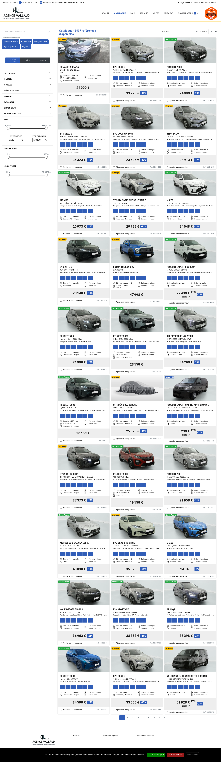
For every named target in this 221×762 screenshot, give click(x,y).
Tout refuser (175, 754)
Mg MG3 (26, 46)
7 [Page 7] (154, 717)
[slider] (8, 128)
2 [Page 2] (127, 717)
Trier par (165, 32)
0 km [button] (28, 60)
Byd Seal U (26, 41)
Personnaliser (192, 755)
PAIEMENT (168, 13)
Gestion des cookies (145, 736)
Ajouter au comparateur (72, 95)
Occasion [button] (43, 60)
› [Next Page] (159, 717)
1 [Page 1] (122, 717)
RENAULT (144, 13)
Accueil (106, 13)
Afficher (203, 32)
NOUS (132, 13)
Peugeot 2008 (40, 41)
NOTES (156, 13)
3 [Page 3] (132, 717)
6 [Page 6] (149, 717)
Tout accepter (156, 754)
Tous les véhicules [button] (12, 60)
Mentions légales (110, 736)
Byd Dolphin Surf (11, 46)
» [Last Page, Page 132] (164, 717)
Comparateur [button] (187, 13)
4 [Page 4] (138, 717)
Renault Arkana (11, 41)
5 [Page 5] (143, 717)
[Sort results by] (184, 31)
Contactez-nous (9, 2)
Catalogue (120, 13)
